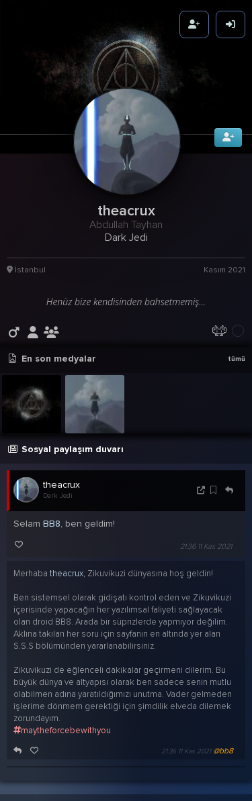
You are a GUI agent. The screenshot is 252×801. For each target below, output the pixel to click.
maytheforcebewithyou (62, 719)
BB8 (51, 513)
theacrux (61, 474)
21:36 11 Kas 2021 (206, 536)
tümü (236, 348)
